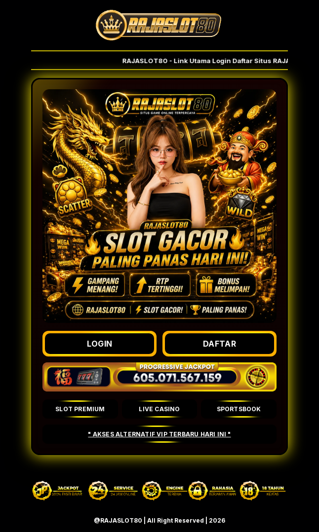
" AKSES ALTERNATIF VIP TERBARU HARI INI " (159, 434)
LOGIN (100, 344)
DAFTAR (219, 344)
